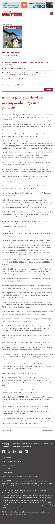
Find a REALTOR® (8, 465)
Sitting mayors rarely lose (15, 69)
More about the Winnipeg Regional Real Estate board (20, 476)
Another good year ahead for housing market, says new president (26, 63)
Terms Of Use (7, 473)
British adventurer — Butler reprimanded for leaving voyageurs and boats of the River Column (25, 74)
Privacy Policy (7, 469)
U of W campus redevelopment (17, 79)
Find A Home (6, 458)
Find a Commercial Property (11, 461)
